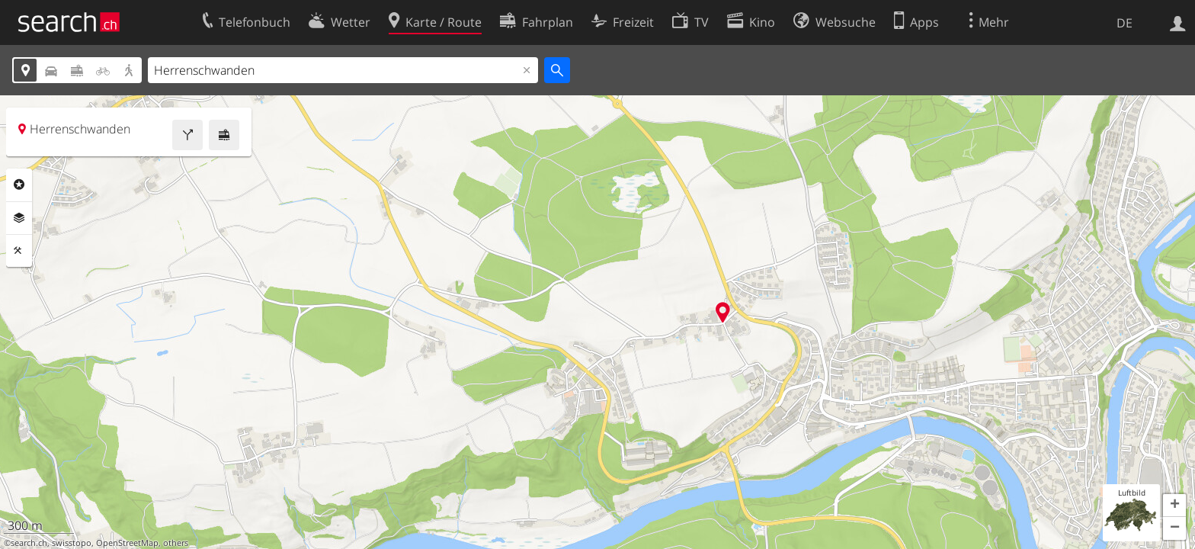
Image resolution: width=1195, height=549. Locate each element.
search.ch (29, 543)
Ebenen (19, 218)
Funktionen (19, 251)
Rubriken (19, 185)
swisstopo (71, 543)
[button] (1174, 505)
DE (1125, 22)
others (175, 543)
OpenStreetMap (127, 543)
